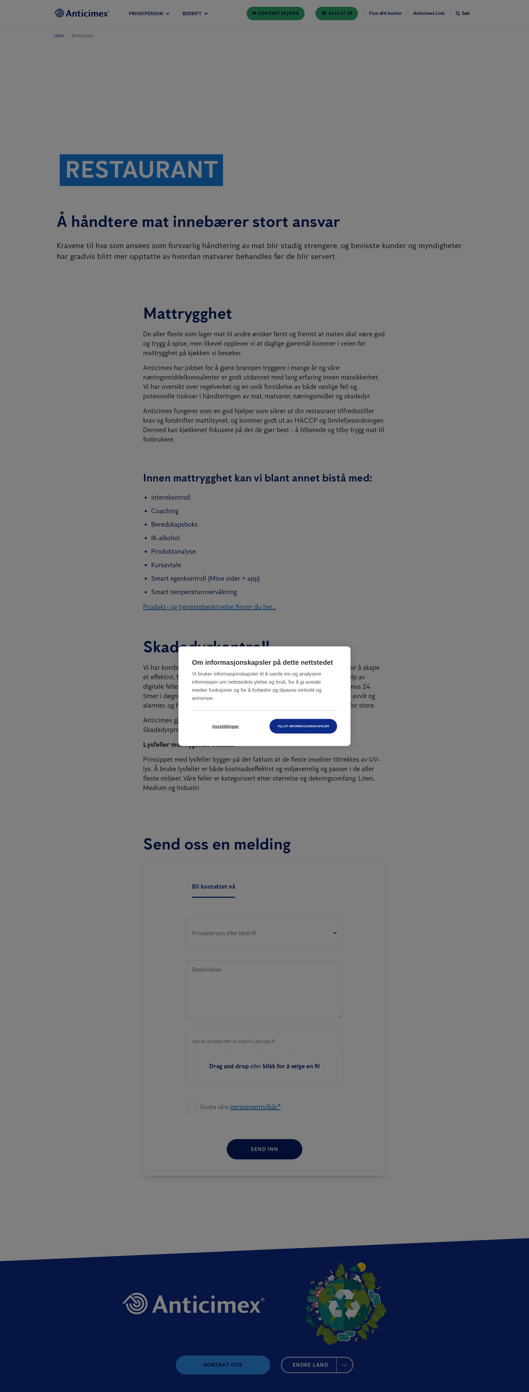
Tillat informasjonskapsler (303, 726)
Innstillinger (225, 726)
